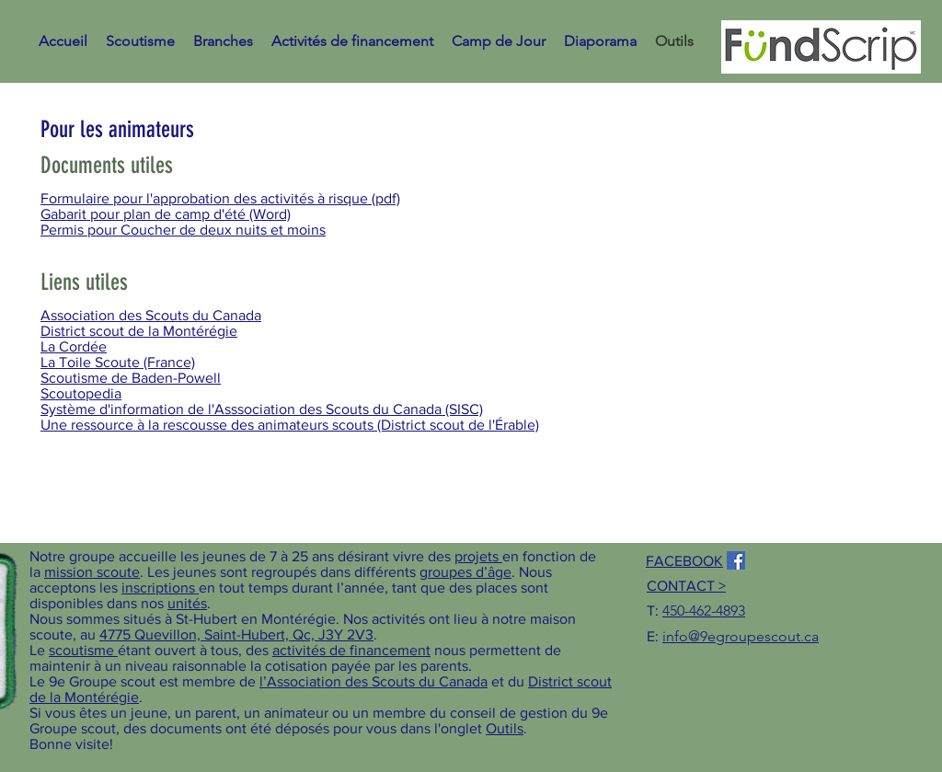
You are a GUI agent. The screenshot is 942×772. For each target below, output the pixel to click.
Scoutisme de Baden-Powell (130, 378)
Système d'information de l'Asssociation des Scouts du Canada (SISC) (261, 409)
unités (187, 603)
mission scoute (92, 572)
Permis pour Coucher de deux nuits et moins (183, 229)
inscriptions (160, 587)
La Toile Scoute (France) (117, 362)
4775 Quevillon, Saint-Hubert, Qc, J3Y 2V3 (236, 634)
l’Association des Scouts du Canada (373, 681)
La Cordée (73, 346)
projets (478, 556)
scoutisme (83, 650)
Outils (504, 728)
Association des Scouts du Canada (150, 315)
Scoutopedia (80, 393)
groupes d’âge (465, 572)
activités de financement (351, 650)
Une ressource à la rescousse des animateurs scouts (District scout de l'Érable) (289, 424)
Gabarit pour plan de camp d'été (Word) (165, 214)
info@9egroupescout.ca (740, 636)
